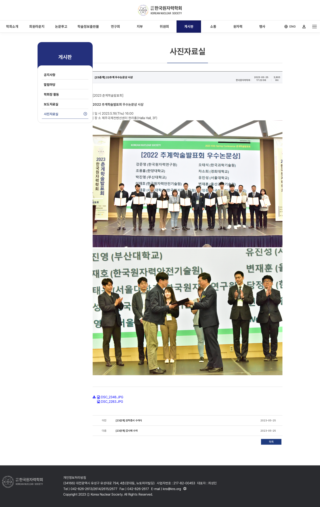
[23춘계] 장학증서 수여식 (129, 420)
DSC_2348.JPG (112, 397)
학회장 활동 (51, 94)
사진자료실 (51, 114)
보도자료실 (51, 104)
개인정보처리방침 (74, 478)
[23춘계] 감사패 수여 (127, 430)
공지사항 (49, 75)
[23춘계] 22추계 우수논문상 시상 (114, 77)
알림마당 (49, 85)
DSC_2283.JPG (112, 402)
